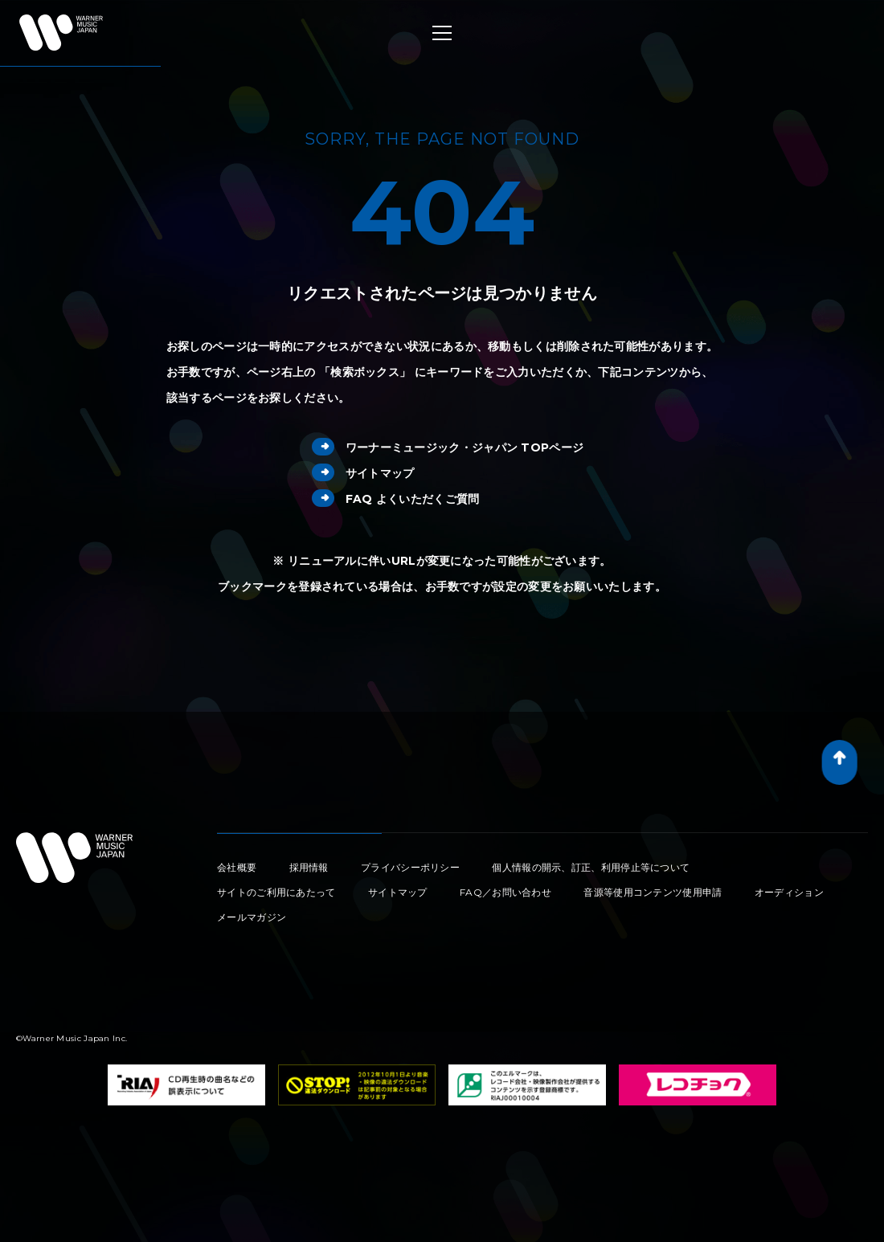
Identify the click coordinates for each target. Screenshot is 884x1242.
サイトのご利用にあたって (276, 892)
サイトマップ (363, 473)
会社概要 (236, 867)
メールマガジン (251, 917)
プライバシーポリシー (410, 867)
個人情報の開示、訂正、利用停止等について (591, 867)
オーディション (789, 892)
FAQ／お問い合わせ (505, 892)
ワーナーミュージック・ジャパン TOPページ (448, 447)
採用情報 (309, 867)
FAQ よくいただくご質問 (396, 499)
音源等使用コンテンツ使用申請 (652, 892)
